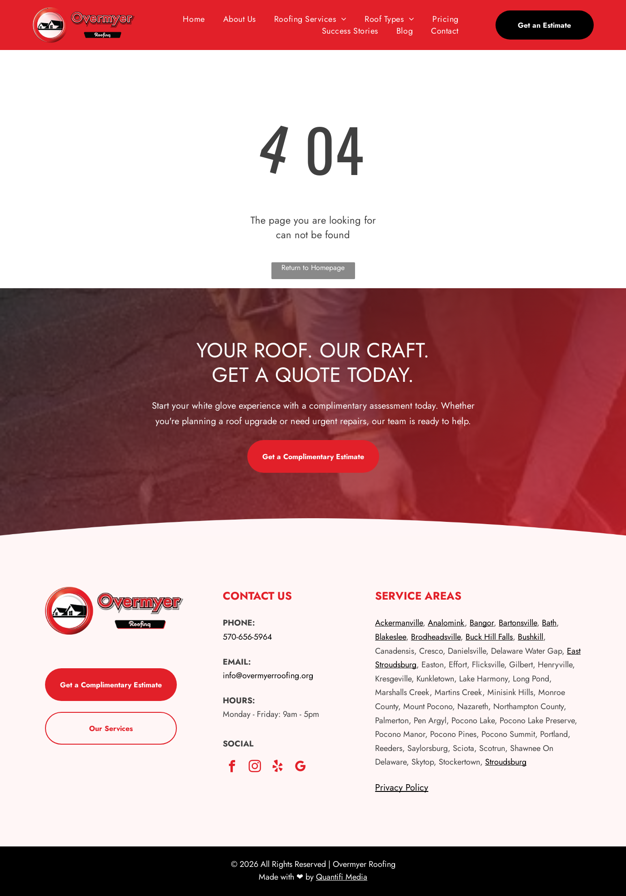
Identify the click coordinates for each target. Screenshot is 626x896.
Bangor (482, 623)
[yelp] (277, 767)
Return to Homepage (313, 267)
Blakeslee (390, 637)
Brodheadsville (436, 637)
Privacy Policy (401, 787)
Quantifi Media (341, 877)
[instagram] (254, 767)
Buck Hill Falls (489, 637)
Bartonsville (518, 623)
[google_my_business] (300, 767)
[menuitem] (194, 19)
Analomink (446, 623)
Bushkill (530, 637)
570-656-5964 (247, 637)
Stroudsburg (505, 762)
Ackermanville (399, 623)
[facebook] (232, 767)
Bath (549, 623)
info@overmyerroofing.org (268, 675)
